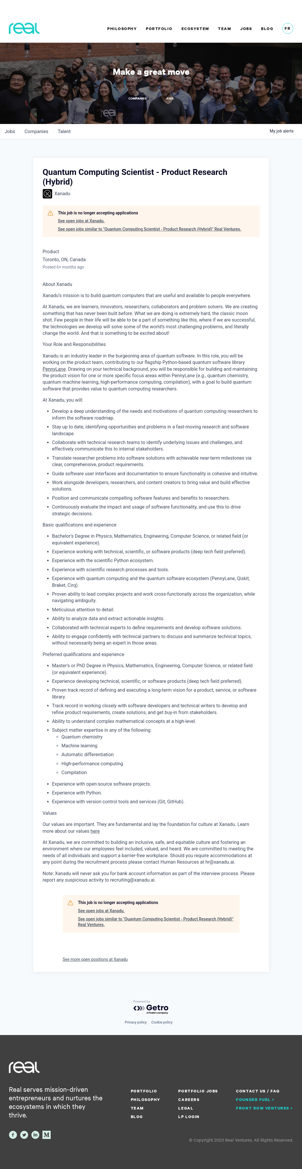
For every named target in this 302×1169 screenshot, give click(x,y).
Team (224, 28)
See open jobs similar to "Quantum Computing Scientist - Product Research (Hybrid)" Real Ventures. (149, 228)
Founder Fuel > (255, 1099)
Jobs (246, 28)
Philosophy (122, 28)
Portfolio (159, 28)
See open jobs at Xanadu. (81, 220)
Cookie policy (162, 1022)
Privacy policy (135, 1022)
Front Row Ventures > (264, 1107)
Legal (185, 1107)
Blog (267, 28)
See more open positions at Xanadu (95, 959)
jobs (10, 131)
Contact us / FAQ (258, 1090)
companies (36, 131)
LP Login (188, 1116)
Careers (188, 1099)
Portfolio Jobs (198, 1090)
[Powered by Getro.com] (151, 1007)
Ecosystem (195, 28)
